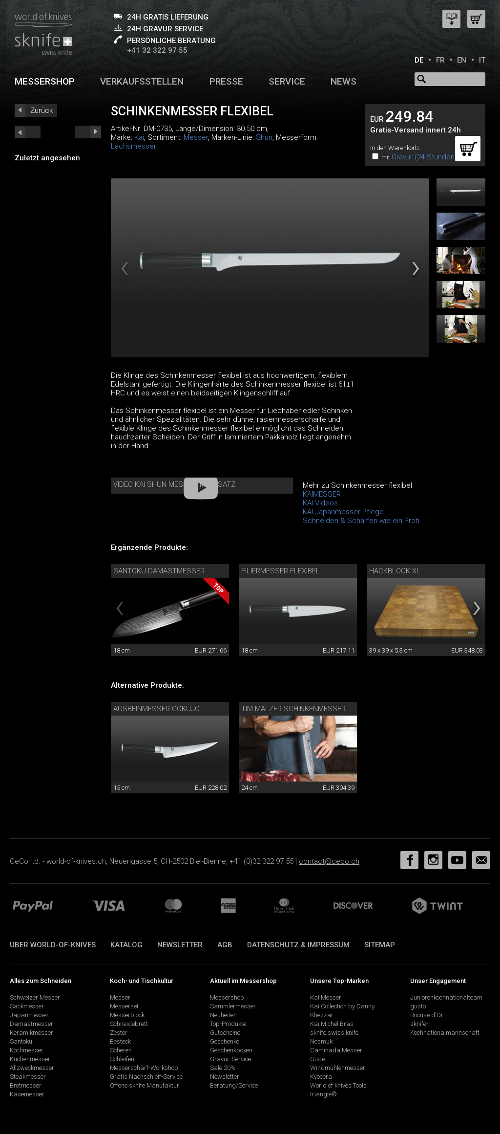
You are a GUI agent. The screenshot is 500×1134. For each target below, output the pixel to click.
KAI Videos (320, 503)
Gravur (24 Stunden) (424, 157)
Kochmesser (26, 1050)
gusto (418, 1006)
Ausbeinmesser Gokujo (156, 708)
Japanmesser (29, 1015)
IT (482, 60)
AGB (224, 944)
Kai (139, 137)
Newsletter (180, 944)
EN (461, 60)
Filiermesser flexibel (280, 571)
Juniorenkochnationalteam (446, 997)
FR (440, 60)
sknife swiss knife (334, 1032)
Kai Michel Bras (332, 1023)
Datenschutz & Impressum (298, 944)
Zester (118, 1032)
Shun (264, 137)
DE (419, 60)
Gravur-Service (230, 1059)
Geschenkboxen (231, 1050)
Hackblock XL (394, 571)
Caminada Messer (336, 1050)
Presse (226, 81)
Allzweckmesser (32, 1067)
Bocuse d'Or (426, 1015)
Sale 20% (223, 1067)
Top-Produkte (228, 1023)
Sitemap (379, 944)
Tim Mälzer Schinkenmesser (293, 708)
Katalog (126, 944)
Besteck (120, 1041)
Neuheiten (223, 1015)
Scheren (121, 1050)
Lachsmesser (133, 146)
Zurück (41, 110)
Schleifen (122, 1059)
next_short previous (28, 132)
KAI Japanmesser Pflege (343, 511)
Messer (196, 137)
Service (287, 81)
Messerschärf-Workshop (144, 1067)
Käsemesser (27, 1094)
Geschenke (224, 1041)
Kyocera (321, 1076)
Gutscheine (225, 1032)
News (343, 81)
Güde (317, 1059)
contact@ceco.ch (329, 861)
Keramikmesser (31, 1032)
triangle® (323, 1094)
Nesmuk (321, 1041)
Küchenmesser (30, 1059)
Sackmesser (27, 1006)
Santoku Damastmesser (159, 571)
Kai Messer (325, 997)
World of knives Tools (338, 1085)
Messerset (124, 1006)
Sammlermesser (233, 1006)
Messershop (45, 81)
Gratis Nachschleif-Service (146, 1076)
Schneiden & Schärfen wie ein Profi (361, 520)
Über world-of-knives (53, 944)
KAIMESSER (322, 494)
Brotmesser (26, 1085)
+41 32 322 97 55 (157, 50)
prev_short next (88, 132)
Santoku (21, 1041)
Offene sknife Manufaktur (144, 1085)
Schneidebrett (129, 1023)
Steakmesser (28, 1076)
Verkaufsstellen (142, 81)
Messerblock (127, 1015)
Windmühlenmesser (337, 1067)
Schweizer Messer (35, 997)
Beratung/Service (234, 1085)
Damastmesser (31, 1023)
